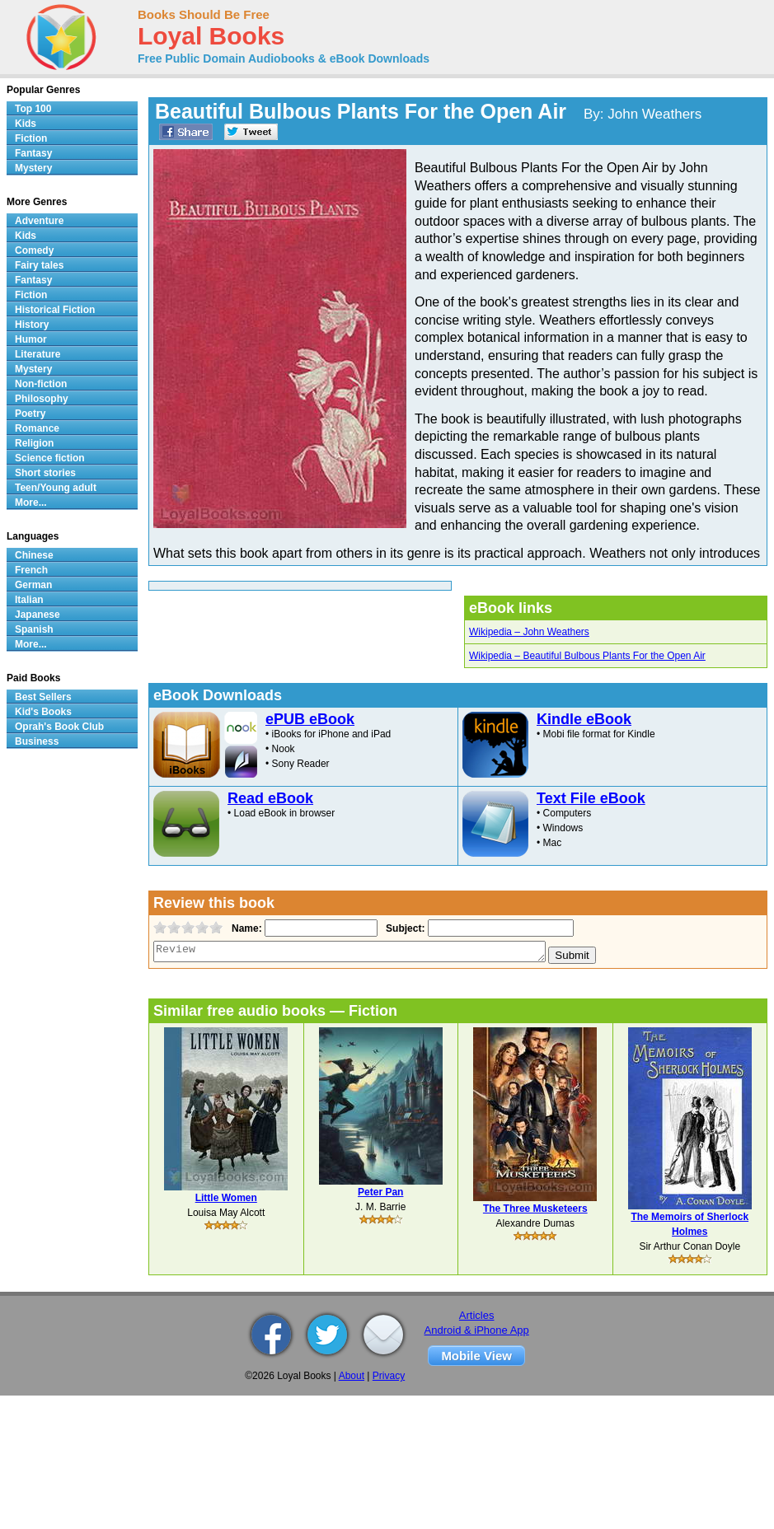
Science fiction (50, 458)
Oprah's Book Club (59, 726)
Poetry (30, 413)
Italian (29, 600)
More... (31, 502)
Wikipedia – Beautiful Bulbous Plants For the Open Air (587, 656)
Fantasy (33, 153)
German (33, 585)
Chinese (34, 555)
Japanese (37, 614)
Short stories (45, 473)
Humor (31, 339)
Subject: (403, 928)
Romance (37, 428)
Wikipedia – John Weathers (529, 632)
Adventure (39, 221)
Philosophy (41, 398)
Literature (37, 354)
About (351, 1376)
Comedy (34, 250)
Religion (34, 443)
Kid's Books (43, 712)
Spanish (34, 629)
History (32, 324)
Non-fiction (41, 384)
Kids (25, 123)
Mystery (33, 168)
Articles (477, 1315)
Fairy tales (39, 265)
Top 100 (33, 109)
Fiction (31, 138)
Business (37, 741)
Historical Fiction (55, 310)
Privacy (389, 1376)
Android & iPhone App (477, 1330)
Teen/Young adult (55, 487)
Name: (245, 928)
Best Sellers (43, 697)
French (31, 570)
